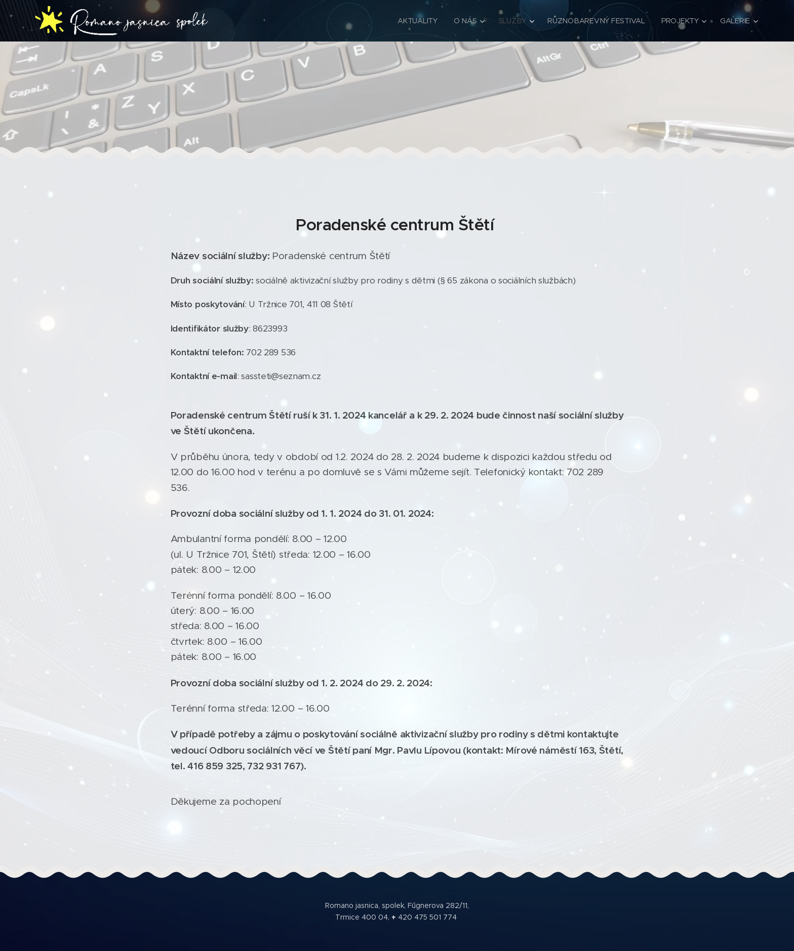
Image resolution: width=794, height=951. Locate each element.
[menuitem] (422, 20)
